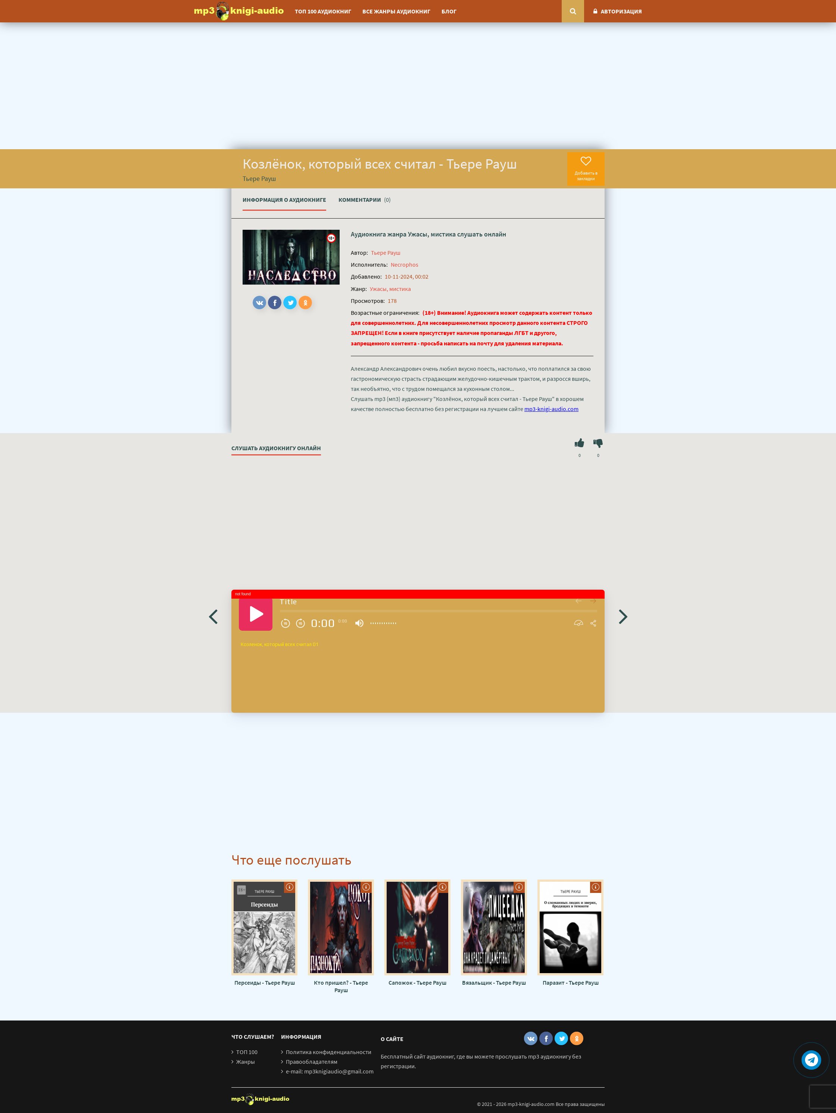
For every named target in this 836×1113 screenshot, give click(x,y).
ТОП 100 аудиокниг (323, 11)
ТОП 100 (247, 1052)
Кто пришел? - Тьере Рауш (341, 986)
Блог (449, 11)
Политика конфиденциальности (328, 1052)
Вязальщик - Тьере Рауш (494, 982)
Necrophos (404, 264)
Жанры (245, 1061)
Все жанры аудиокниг (396, 11)
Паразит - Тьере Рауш (571, 982)
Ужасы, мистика (432, 234)
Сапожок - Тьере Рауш (417, 982)
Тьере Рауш (385, 252)
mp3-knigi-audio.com (551, 409)
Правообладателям (311, 1061)
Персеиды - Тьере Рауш (264, 982)
